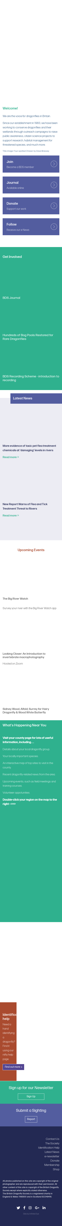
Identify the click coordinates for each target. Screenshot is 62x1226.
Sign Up (31, 1096)
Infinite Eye (34, 1214)
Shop (56, 1169)
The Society (52, 1143)
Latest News (52, 1152)
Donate (54, 1160)
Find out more (12, 1067)
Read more (11, 457)
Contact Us (52, 1139)
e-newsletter (51, 1156)
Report (31, 1119)
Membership (51, 1165)
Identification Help (48, 1147)
